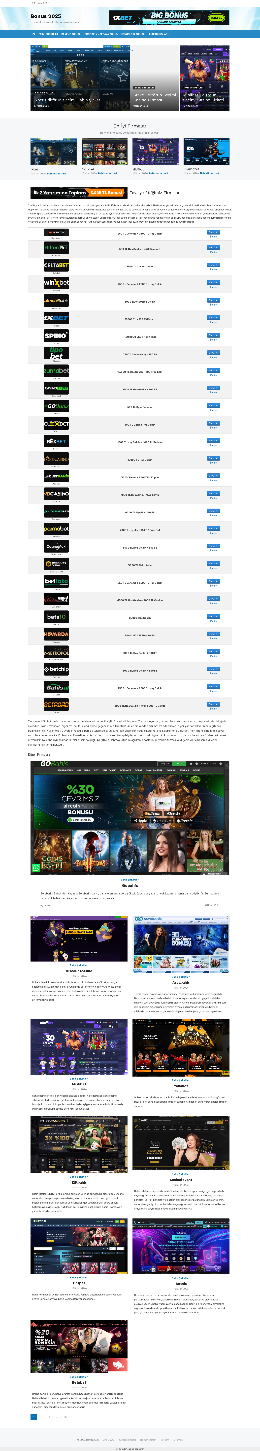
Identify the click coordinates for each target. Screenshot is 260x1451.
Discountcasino (79, 971)
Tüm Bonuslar (158, 34)
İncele (213, 237)
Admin (47, 905)
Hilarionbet (191, 169)
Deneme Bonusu (71, 34)
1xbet (34, 169)
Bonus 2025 (46, 16)
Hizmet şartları (148, 1440)
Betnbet (79, 1382)
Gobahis (130, 885)
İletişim (165, 1440)
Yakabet (181, 1086)
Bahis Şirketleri (44, 93)
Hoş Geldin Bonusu (133, 34)
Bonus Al (213, 232)
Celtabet (88, 169)
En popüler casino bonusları (130, 1449)
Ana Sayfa (109, 1440)
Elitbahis (79, 1182)
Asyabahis (181, 982)
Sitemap (178, 1440)
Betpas (79, 1283)
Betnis (181, 1284)
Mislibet (138, 169)
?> (32, 50)
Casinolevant (181, 1180)
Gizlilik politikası (127, 1440)
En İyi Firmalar (48, 34)
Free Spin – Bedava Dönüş (101, 34)
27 (65, 1416)
